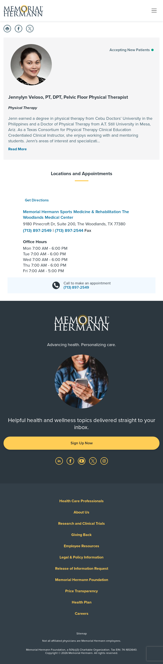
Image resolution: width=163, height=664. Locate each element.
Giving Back (81, 534)
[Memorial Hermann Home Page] (23, 10)
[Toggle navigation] (154, 10)
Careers (81, 613)
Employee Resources (81, 546)
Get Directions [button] (37, 200)
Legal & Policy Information (81, 557)
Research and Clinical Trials (81, 523)
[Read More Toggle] (17, 149)
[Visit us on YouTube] (82, 460)
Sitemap (81, 633)
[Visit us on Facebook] (71, 460)
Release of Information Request (81, 568)
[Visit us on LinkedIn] (59, 460)
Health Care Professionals (81, 501)
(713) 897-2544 (69, 230)
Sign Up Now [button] (82, 443)
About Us (81, 512)
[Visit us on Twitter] (93, 460)
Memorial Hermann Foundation (81, 579)
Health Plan (81, 602)
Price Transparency (81, 591)
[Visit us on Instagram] (104, 460)
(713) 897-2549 (38, 230)
